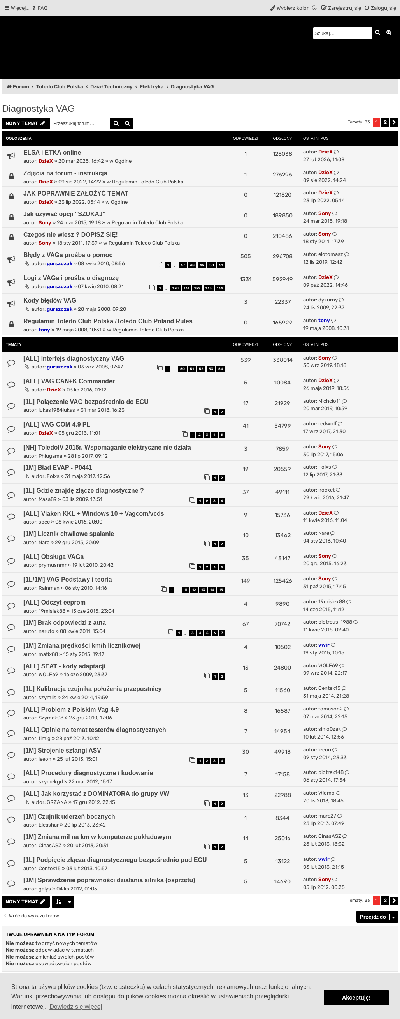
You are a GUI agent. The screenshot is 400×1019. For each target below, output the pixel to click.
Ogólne (123, 161)
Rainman (49, 588)
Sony (45, 223)
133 (208, 288)
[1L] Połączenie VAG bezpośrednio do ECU (86, 401)
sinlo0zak (329, 729)
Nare (44, 542)
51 (221, 265)
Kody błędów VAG (49, 300)
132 (197, 288)
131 (186, 288)
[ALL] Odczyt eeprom (54, 602)
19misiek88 (52, 611)
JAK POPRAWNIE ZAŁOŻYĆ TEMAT (75, 193)
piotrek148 (331, 772)
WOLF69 (48, 674)
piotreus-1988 (335, 622)
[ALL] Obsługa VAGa (53, 557)
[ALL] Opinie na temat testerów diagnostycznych (94, 729)
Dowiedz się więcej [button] (75, 1006)
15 (221, 590)
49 (202, 265)
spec (44, 522)
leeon (45, 759)
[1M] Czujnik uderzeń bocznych (69, 816)
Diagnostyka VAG (38, 108)
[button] (394, 122)
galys (45, 889)
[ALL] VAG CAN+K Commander (69, 381)
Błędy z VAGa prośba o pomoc (67, 255)
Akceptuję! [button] (356, 997)
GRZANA (57, 802)
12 (194, 590)
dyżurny (328, 300)
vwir (324, 645)
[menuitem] (39, 8)
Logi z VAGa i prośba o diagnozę (71, 278)
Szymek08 (51, 718)
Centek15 (329, 688)
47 (183, 265)
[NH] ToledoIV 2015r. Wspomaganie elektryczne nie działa (107, 447)
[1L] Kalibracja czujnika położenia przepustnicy (92, 689)
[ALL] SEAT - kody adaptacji (64, 666)
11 (185, 590)
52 (201, 369)
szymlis (47, 697)
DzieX (46, 161)
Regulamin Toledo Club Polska (147, 182)
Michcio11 (329, 401)
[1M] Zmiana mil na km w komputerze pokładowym (97, 837)
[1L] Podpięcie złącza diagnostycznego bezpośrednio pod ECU (115, 860)
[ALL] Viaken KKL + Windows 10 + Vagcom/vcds (93, 513)
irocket (326, 490)
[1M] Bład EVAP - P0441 (57, 467)
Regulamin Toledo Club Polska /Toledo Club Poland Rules (108, 321)
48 (192, 265)
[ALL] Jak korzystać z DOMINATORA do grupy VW (96, 793)
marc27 (327, 816)
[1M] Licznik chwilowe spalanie (68, 534)
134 (220, 288)
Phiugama (50, 456)
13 (203, 590)
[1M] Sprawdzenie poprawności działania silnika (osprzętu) (109, 880)
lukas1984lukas (57, 410)
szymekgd (51, 782)
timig (45, 738)
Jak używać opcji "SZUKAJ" (64, 214)
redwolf (327, 424)
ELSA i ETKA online (52, 152)
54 (220, 369)
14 (212, 590)
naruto (46, 631)
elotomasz (330, 254)
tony (44, 330)
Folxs (53, 476)
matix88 (48, 654)
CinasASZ (50, 845)
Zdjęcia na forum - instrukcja (65, 173)
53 (211, 369)
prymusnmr (53, 565)
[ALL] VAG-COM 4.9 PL (56, 424)
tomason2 (330, 709)
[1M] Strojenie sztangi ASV (62, 750)
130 (175, 288)
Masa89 (48, 499)
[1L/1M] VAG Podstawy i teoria (67, 579)
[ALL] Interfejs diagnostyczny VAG (73, 358)
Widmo (326, 793)
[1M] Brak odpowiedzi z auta (64, 622)
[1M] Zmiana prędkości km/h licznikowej (81, 645)
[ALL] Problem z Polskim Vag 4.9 (71, 709)
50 (211, 265)
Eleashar (49, 825)
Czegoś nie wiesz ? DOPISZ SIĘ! (70, 234)
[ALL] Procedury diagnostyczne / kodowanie (88, 773)
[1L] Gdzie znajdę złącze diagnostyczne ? (83, 490)
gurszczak (59, 263)
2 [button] (385, 122)
